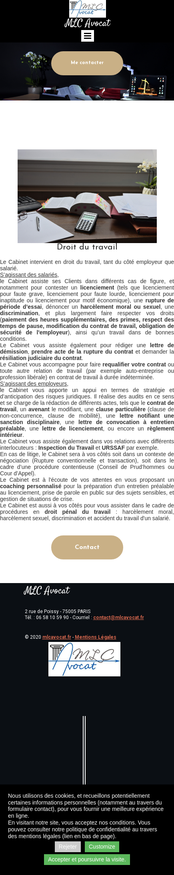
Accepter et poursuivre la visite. (87, 859)
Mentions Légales (95, 637)
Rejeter (68, 846)
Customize (102, 846)
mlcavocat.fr (56, 637)
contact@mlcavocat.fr (118, 617)
